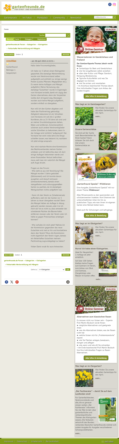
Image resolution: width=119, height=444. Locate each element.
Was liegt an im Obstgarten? (88, 223)
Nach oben (9, 255)
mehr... (78, 433)
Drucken (66, 54)
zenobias (11, 60)
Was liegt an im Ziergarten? (88, 366)
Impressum (8, 441)
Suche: (42, 35)
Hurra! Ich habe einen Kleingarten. (91, 248)
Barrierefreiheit (52, 441)
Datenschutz (22, 441)
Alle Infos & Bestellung (96, 215)
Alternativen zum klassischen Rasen (94, 316)
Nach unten (9, 54)
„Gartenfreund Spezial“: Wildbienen (94, 183)
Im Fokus (27, 17)
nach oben (109, 441)
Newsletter (76, 17)
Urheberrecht (36, 441)
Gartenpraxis (10, 17)
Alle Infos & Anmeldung (96, 96)
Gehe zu (34, 269)
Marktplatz (42, 17)
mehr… (98, 116)
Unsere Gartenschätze (85, 129)
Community (59, 17)
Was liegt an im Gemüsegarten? (90, 104)
